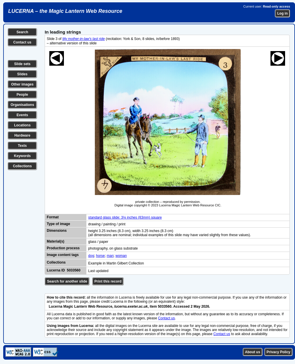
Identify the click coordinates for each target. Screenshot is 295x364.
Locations (22, 125)
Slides (22, 74)
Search (22, 32)
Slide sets (22, 64)
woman (121, 256)
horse (100, 256)
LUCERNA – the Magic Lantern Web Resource (65, 11)
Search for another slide (67, 281)
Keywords (22, 156)
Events (22, 115)
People (22, 95)
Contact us (22, 42)
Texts (22, 146)
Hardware (22, 135)
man (110, 256)
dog (91, 256)
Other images (22, 84)
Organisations (22, 105)
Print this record (108, 281)
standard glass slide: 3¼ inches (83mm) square (125, 217)
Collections (22, 166)
